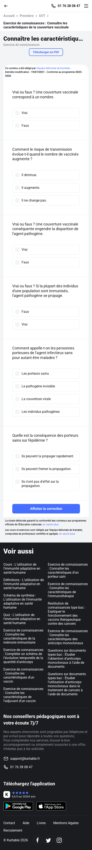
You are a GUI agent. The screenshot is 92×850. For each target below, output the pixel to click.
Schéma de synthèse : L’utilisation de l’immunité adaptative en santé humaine (22, 601)
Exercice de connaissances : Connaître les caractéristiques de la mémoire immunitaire (23, 636)
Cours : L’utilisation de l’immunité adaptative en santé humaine (21, 568)
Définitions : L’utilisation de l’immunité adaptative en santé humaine (23, 584)
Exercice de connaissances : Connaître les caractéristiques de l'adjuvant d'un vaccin (23, 695)
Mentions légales (66, 823)
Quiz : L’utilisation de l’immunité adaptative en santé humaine (21, 619)
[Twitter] (48, 840)
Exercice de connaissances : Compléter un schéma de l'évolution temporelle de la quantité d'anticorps (23, 656)
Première (27, 16)
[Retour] (7, 6)
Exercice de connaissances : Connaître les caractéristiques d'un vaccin (23, 675)
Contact (9, 823)
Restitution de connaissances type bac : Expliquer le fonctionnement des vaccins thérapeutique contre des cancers (66, 613)
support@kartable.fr (25, 759)
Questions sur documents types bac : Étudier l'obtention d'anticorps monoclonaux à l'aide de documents (67, 658)
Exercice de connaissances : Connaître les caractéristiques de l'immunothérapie (68, 590)
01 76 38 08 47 (69, 6)
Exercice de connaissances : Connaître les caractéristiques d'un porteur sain (68, 570)
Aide (26, 823)
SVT (42, 16)
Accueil (9, 16)
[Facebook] (37, 840)
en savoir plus (51, 524)
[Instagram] (59, 840)
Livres (41, 823)
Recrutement (12, 830)
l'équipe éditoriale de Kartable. (53, 68)
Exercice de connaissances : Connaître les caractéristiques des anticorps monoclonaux (68, 637)
